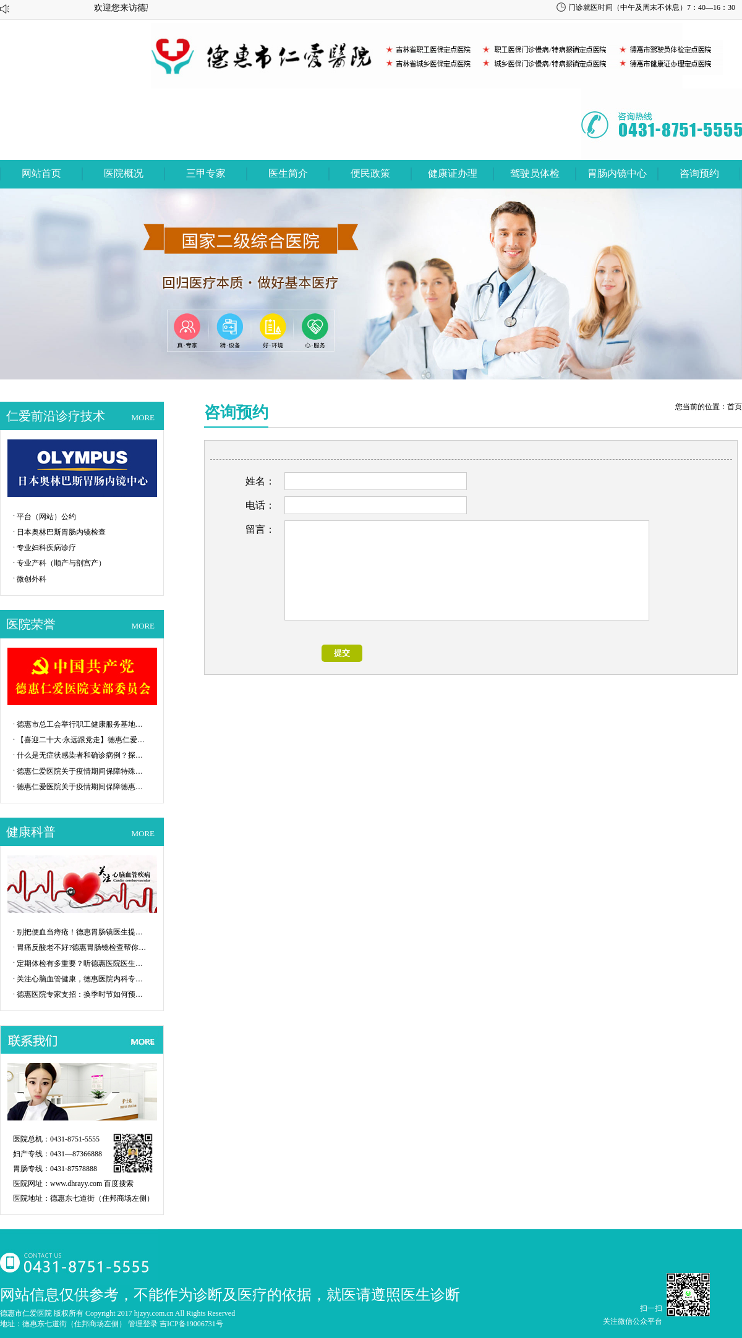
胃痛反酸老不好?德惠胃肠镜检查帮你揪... (82, 947)
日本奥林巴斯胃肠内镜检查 (61, 532)
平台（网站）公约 (46, 516)
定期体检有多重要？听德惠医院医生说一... (82, 963)
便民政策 (370, 173)
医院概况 (123, 173)
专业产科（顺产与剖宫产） (61, 563)
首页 (734, 406)
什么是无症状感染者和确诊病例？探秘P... (82, 755)
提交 (342, 653)
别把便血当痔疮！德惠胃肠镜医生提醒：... (82, 932)
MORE (143, 417)
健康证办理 (452, 173)
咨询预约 (699, 173)
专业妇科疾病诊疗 (46, 547)
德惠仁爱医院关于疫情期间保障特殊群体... (82, 771)
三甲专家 (206, 173)
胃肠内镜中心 (617, 173)
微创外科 (31, 579)
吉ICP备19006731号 (191, 1323)
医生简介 (288, 173)
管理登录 (143, 1323)
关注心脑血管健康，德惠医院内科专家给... (82, 979)
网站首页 (41, 173)
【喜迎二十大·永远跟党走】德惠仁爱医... (82, 739)
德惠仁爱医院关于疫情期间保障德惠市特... (82, 786)
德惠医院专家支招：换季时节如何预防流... (82, 994)
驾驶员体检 (535, 173)
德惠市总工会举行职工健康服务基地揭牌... (82, 724)
